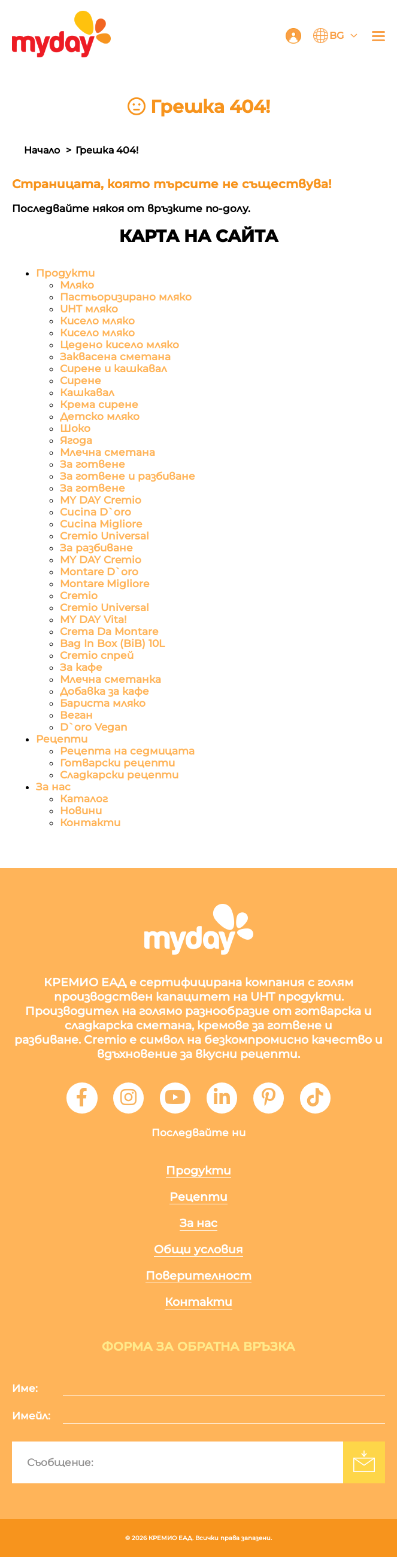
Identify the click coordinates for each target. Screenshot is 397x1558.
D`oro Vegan (94, 727)
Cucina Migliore (101, 524)
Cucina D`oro (95, 512)
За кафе (81, 667)
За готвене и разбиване (127, 476)
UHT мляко (89, 309)
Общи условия (198, 1251)
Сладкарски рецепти (119, 775)
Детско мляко (100, 416)
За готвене (92, 464)
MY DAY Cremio (100, 500)
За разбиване (96, 548)
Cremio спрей (97, 655)
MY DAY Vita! (93, 619)
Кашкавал (87, 392)
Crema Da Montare (109, 631)
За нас (53, 787)
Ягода (76, 440)
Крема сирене (99, 404)
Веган (76, 715)
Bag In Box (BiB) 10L (112, 643)
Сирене (80, 381)
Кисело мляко (97, 321)
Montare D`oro (99, 572)
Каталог (84, 799)
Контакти (90, 823)
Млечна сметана (107, 452)
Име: (25, 1390)
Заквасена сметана (115, 357)
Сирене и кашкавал (113, 369)
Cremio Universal (104, 536)
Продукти (65, 273)
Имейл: (31, 1417)
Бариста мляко (103, 703)
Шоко (75, 428)
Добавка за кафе (104, 691)
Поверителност (198, 1277)
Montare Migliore (104, 584)
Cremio (79, 596)
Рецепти (61, 739)
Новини (81, 811)
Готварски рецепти (117, 763)
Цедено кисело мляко (119, 345)
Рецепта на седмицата (127, 751)
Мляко (77, 285)
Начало (42, 150)
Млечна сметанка (110, 679)
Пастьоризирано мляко (126, 297)
